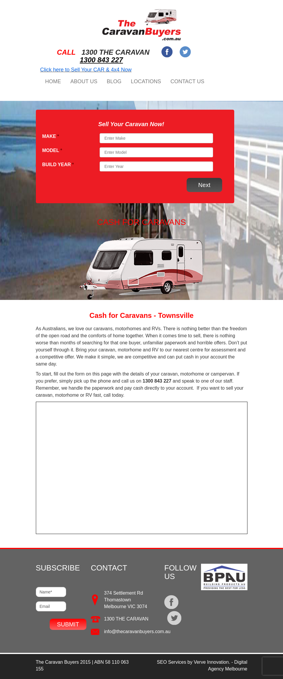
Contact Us (187, 81)
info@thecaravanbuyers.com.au (137, 631)
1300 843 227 (101, 60)
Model (52, 150)
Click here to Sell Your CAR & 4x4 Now (86, 70)
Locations (146, 81)
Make (50, 136)
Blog (114, 81)
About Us (84, 81)
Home (53, 81)
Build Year (58, 164)
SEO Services (171, 662)
